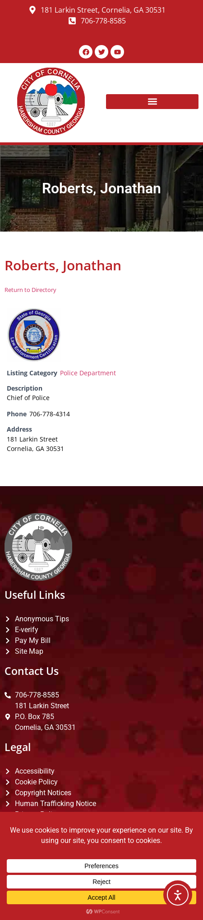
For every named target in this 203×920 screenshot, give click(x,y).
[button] (152, 101)
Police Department (88, 373)
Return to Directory (30, 290)
